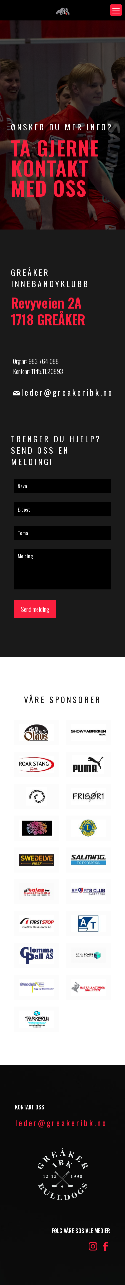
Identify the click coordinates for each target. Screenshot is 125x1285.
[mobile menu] (116, 10)
